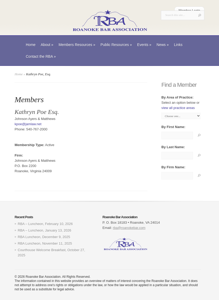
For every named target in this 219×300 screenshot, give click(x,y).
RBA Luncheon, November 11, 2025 (45, 243)
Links (178, 45)
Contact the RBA (41, 56)
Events (144, 45)
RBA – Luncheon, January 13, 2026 (44, 230)
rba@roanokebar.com (129, 228)
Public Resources (116, 45)
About (47, 45)
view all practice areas (178, 108)
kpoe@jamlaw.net (28, 124)
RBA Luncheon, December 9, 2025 (44, 237)
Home (30, 45)
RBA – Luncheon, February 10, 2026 (45, 224)
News (163, 45)
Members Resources (77, 45)
